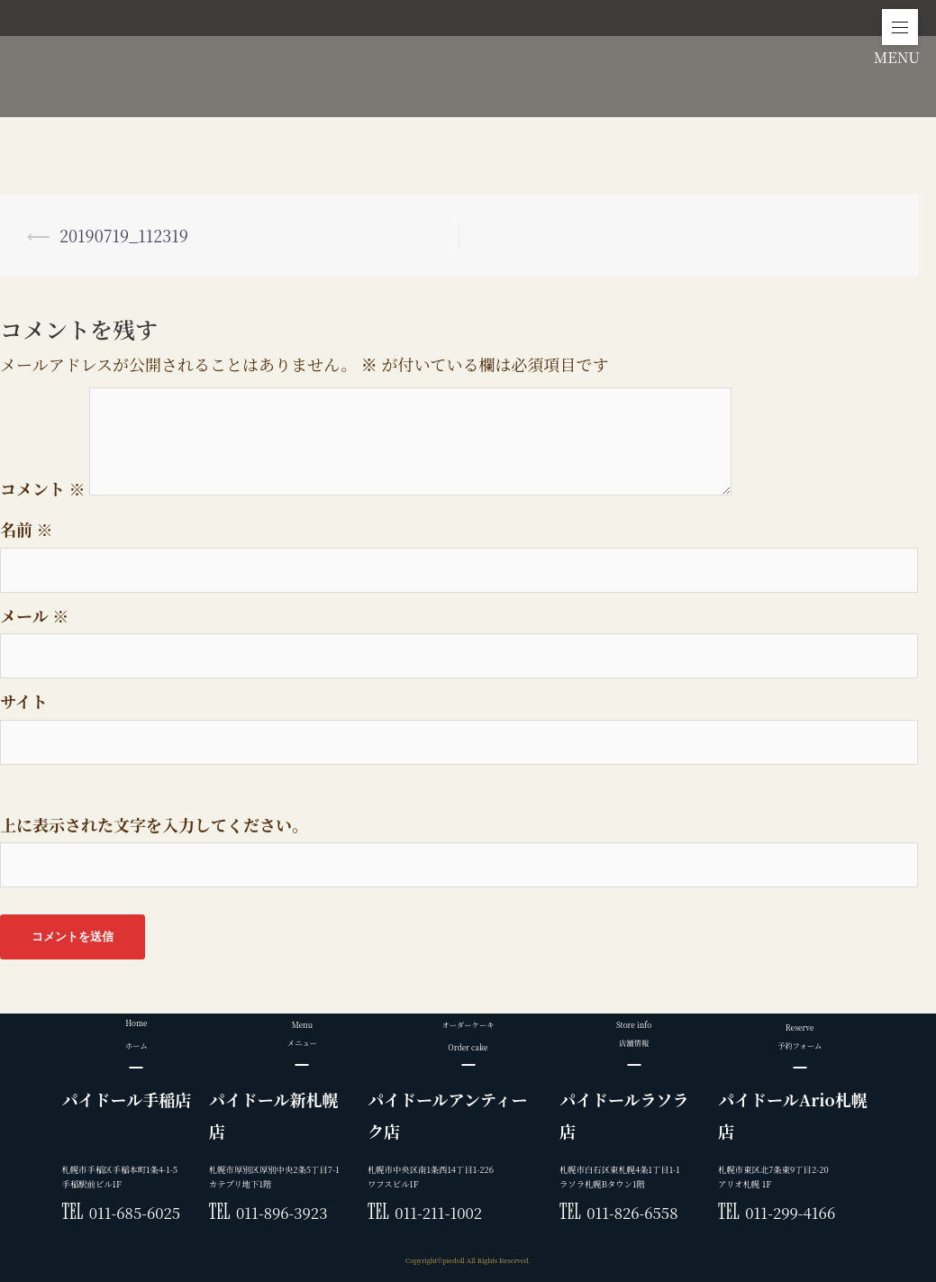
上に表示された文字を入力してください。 (154, 824)
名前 (26, 529)
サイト (24, 701)
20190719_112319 (123, 235)
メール (34, 615)
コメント (43, 488)
